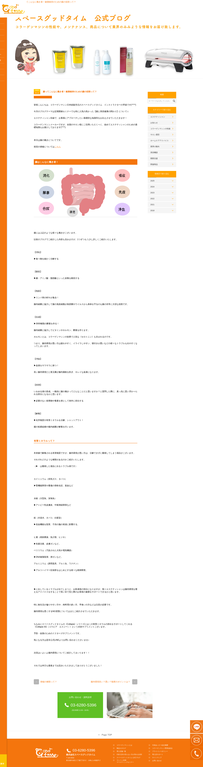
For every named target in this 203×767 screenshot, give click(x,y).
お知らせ (164, 115)
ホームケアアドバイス (169, 133)
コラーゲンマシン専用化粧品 (9, 98)
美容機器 (164, 145)
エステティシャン (167, 109)
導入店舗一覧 (131, 744)
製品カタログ (131, 741)
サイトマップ (166, 750)
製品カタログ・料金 (10, 28)
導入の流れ (7, 45)
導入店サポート (8, 85)
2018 (162, 203)
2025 (162, 173)
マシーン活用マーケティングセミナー (12, 66)
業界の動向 (164, 139)
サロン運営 (164, 127)
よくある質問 (8, 91)
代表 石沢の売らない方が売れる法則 (139, 747)
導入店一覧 (7, 39)
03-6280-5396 (93, 743)
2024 (162, 179)
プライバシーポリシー (170, 744)
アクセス (6, 79)
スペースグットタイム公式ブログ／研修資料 (11, 58)
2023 (162, 185)
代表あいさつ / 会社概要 (12, 73)
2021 (162, 197)
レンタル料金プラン (10, 33)
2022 (162, 191)
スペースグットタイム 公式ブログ (138, 750)
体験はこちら (8, 51)
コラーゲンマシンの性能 (170, 121)
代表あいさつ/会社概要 (170, 738)
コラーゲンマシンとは (11, 22)
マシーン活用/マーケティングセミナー (135, 754)
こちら (67, 139)
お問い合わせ (166, 753)
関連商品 (164, 157)
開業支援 (164, 151)
